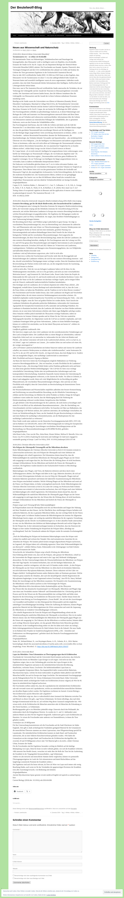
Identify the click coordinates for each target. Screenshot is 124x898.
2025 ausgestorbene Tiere (98, 144)
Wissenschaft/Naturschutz (36, 808)
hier (108, 102)
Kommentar (16, 829)
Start (14, 35)
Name (14, 854)
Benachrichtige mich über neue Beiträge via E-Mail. (30, 878)
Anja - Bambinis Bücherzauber (99, 161)
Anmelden (94, 255)
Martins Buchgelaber (95, 221)
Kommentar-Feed (95, 259)
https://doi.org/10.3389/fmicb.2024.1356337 (52, 646)
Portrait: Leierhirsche (20, 43)
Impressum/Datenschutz (73, 35)
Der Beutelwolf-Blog (26, 7)
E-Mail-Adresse (17, 861)
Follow (91, 225)
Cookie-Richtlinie (51, 895)
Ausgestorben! (22, 35)
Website (15, 868)
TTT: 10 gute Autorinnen (97, 132)
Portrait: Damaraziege (97, 138)
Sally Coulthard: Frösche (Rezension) (101, 156)
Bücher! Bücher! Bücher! (37, 35)
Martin (34, 50)
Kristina (93, 167)
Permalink (74, 808)
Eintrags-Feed (94, 257)
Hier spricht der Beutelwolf (55, 35)
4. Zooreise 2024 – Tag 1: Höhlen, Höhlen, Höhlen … (66, 43)
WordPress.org (95, 261)
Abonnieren (94, 245)
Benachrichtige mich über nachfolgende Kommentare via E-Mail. (33, 875)
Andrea (93, 165)
